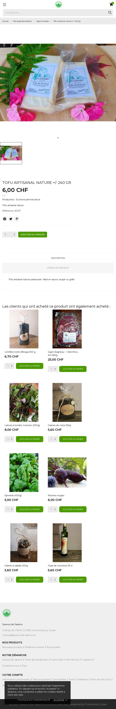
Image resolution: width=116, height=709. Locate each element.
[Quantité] (9, 234)
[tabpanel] (58, 82)
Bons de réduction (101, 679)
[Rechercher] (58, 12)
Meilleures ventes (34, 647)
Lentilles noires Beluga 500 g (20, 352)
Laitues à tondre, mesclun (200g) (22, 425)
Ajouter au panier (33, 234)
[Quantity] (9, 366)
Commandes (59, 679)
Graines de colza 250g (59, 425)
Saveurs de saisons (12, 659)
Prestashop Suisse (96, 704)
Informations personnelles (16, 679)
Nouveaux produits (12, 647)
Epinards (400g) (13, 495)
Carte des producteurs (37, 659)
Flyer (24, 665)
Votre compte (12, 675)
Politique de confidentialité (34, 700)
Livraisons (87, 659)
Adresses (83, 679)
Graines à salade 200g (16, 565)
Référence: (8, 210)
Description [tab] (58, 258)
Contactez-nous (11, 665)
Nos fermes (72, 659)
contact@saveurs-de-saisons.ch (19, 635)
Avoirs (72, 679)
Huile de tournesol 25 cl (60, 565)
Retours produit (41, 679)
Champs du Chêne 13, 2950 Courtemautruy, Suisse (29, 630)
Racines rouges (56, 495)
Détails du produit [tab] (58, 268)
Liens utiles (58, 659)
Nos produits (53, 647)
